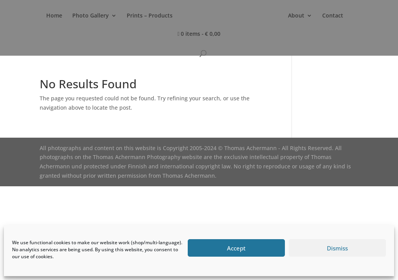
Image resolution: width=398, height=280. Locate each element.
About (296, 16)
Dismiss (337, 248)
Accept (236, 248)
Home (54, 16)
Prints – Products (150, 16)
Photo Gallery (90, 16)
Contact (332, 16)
